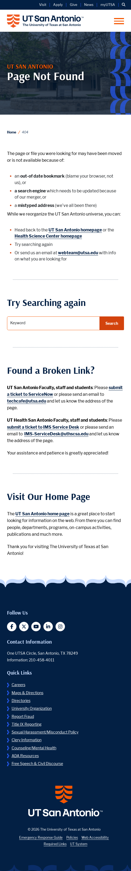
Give (73, 5)
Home (11, 132)
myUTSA (108, 5)
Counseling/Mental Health (34, 748)
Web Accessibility (95, 837)
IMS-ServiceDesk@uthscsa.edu (56, 433)
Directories (21, 700)
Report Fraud (23, 716)
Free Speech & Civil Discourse (37, 763)
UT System (78, 844)
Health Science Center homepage (48, 236)
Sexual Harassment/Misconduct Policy (45, 732)
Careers (18, 684)
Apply (58, 5)
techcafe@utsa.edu (26, 401)
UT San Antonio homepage (75, 229)
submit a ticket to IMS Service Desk (43, 427)
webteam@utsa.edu (78, 252)
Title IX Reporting (27, 724)
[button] (123, 5)
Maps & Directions (27, 692)
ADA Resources (25, 755)
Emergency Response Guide (41, 837)
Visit (42, 5)
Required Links (55, 844)
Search (111, 323)
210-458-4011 (41, 660)
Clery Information (27, 740)
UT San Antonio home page (42, 513)
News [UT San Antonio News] (89, 5)
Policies (72, 837)
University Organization (32, 708)
